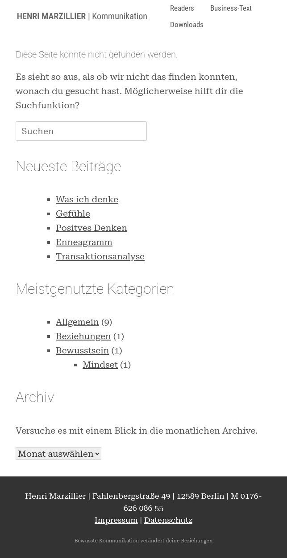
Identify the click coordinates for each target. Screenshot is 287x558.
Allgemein (77, 321)
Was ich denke (87, 199)
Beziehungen (83, 336)
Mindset (100, 364)
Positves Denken (91, 227)
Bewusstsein (82, 350)
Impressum (116, 520)
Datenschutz (168, 520)
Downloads (187, 24)
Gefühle (73, 213)
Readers (182, 8)
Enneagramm (84, 242)
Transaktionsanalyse (100, 256)
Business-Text (231, 8)
